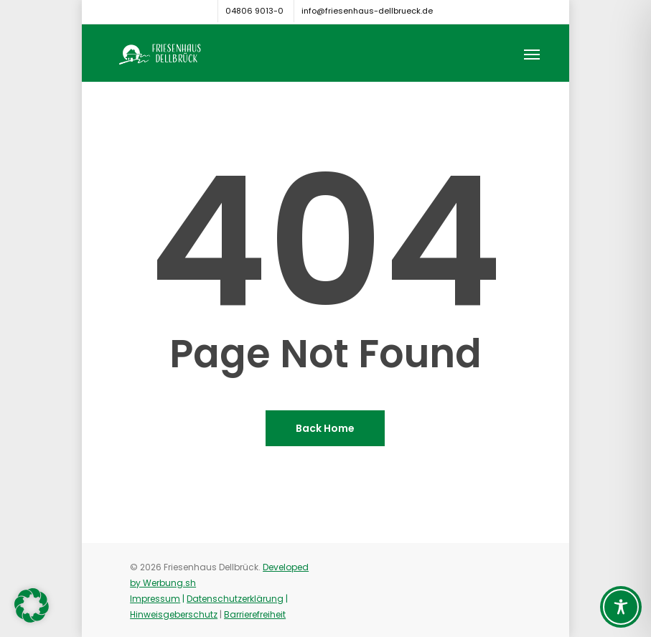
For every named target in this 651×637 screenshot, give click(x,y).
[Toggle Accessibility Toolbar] (620, 607)
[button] (532, 54)
